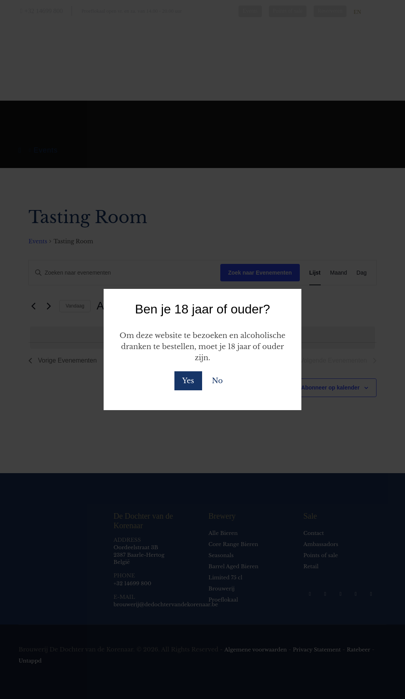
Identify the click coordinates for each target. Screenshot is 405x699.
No (217, 380)
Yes (188, 380)
